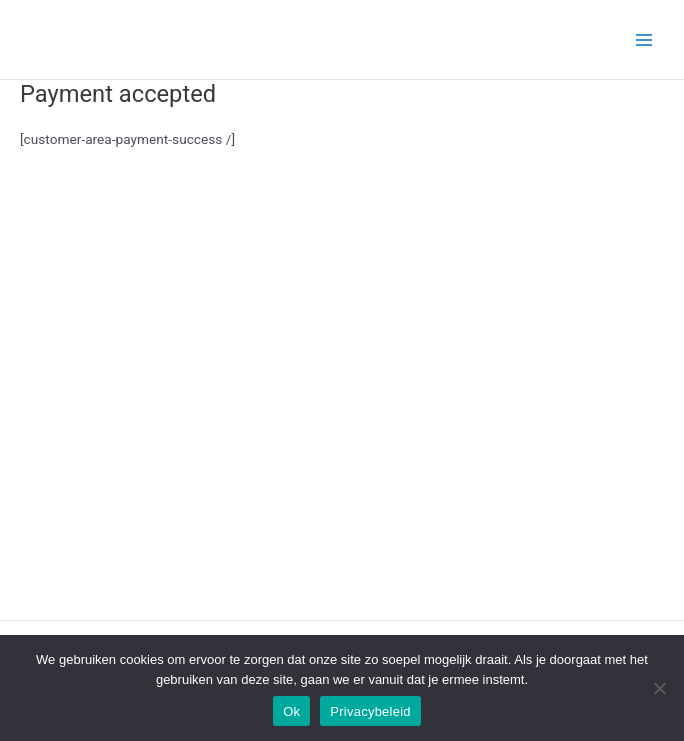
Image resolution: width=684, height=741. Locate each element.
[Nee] (659, 688)
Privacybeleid (370, 711)
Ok (291, 711)
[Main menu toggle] (644, 39)
